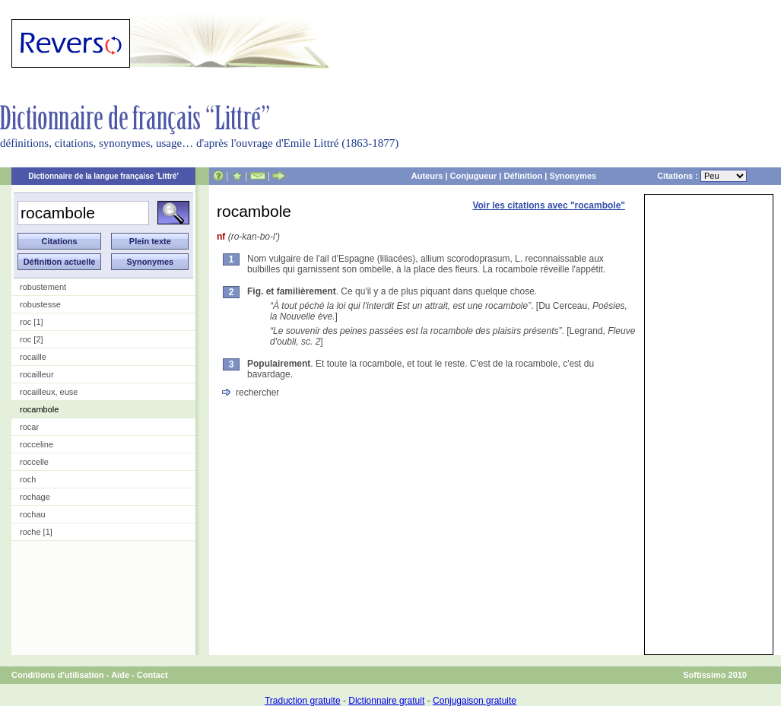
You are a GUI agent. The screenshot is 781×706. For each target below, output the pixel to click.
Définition (522, 175)
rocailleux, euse (49, 391)
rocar (29, 426)
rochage (35, 496)
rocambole (39, 409)
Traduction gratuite (303, 700)
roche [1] (36, 531)
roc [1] (31, 321)
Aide (120, 674)
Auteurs (427, 175)
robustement (43, 286)
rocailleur (37, 374)
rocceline (36, 444)
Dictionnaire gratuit (386, 700)
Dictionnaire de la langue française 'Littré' (103, 176)
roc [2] (31, 339)
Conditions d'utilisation (57, 674)
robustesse (40, 304)
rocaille (33, 356)
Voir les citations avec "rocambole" (548, 205)
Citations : (702, 175)
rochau (33, 514)
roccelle (34, 461)
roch (28, 479)
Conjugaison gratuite (474, 700)
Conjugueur (473, 175)
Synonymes (572, 175)
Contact (152, 674)
